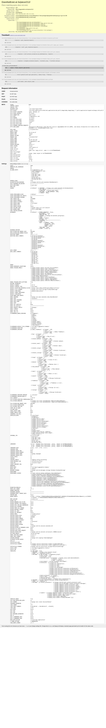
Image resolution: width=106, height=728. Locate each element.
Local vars (8, 44)
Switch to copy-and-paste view (17, 37)
